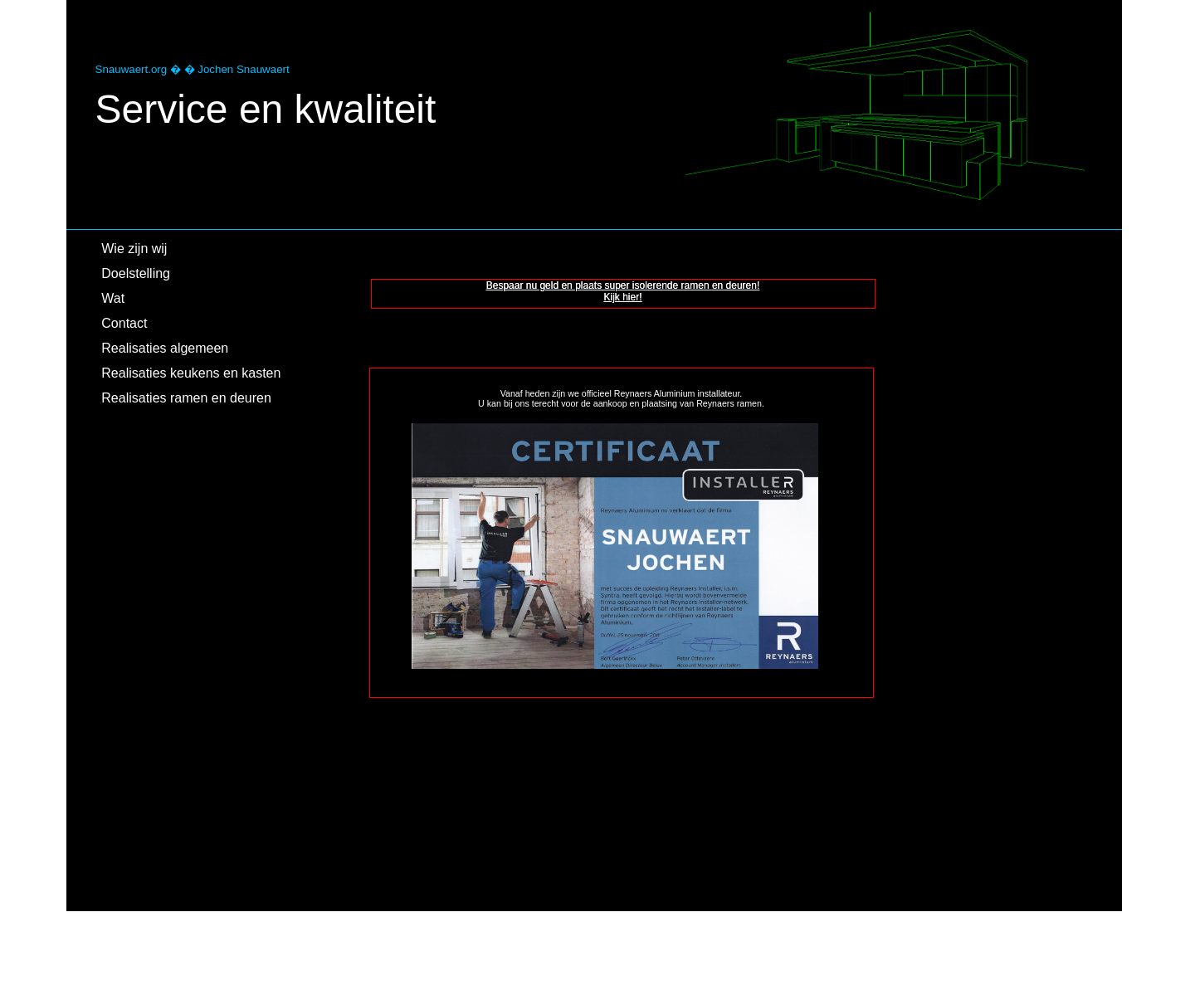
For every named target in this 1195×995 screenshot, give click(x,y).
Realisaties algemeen (164, 348)
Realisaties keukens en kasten (190, 373)
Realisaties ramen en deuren (186, 398)
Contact (124, 323)
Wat (112, 298)
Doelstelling (135, 273)
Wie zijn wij (134, 248)
